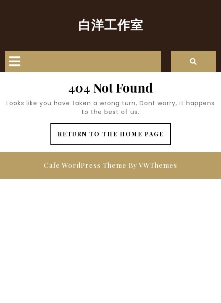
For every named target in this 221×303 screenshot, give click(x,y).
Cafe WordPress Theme (85, 165)
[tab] (14, 61)
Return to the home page (114, 137)
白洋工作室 (110, 24)
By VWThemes (153, 165)
